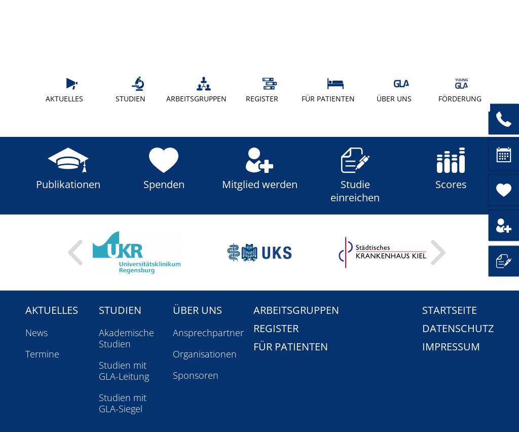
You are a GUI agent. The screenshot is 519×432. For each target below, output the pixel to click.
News (36, 333)
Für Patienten (328, 89)
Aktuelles (66, 89)
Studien (135, 89)
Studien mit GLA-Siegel (122, 403)
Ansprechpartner (208, 333)
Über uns (397, 89)
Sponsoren (195, 375)
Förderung (459, 89)
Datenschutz (458, 328)
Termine (42, 354)
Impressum (451, 346)
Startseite (449, 310)
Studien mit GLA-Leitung (124, 370)
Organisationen (205, 354)
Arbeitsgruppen (196, 89)
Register (265, 89)
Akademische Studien (126, 338)
